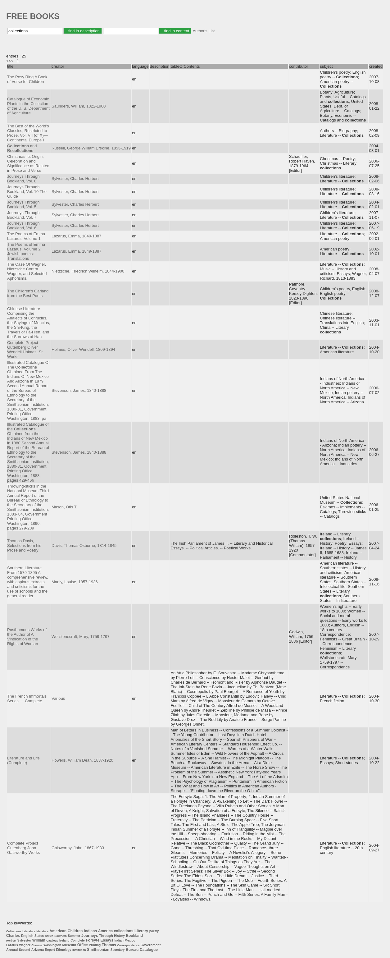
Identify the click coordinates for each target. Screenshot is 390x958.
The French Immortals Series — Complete (27, 698)
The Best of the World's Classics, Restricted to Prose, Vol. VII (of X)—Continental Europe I (28, 133)
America (105, 931)
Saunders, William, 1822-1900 (79, 106)
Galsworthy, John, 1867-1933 (78, 848)
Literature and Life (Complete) (23, 760)
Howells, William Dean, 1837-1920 (82, 760)
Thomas (109, 945)
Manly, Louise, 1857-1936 (75, 582)
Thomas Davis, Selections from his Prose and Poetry (24, 545)
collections (124, 931)
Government (151, 945)
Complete (77, 940)
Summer (74, 935)
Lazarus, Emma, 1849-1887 (76, 236)
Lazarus (12, 945)
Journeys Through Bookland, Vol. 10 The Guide (27, 192)
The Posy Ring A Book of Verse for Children (27, 79)
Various (58, 698)
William (38, 940)
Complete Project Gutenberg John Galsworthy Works (23, 848)
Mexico (130, 940)
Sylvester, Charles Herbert (75, 178)
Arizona (37, 949)
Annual (12, 949)
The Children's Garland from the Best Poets (27, 293)
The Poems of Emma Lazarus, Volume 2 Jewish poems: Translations (26, 251)
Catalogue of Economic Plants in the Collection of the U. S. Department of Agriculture (28, 106)
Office (82, 945)
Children (75, 931)
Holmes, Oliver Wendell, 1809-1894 (83, 349)
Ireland (64, 940)
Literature (28, 931)
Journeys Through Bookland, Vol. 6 (23, 225)
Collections (13, 931)
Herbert (11, 940)
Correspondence (128, 945)
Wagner (24, 945)
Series (49, 935)
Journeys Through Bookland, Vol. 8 (23, 178)
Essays (107, 940)
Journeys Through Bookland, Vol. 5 (23, 204)
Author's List (204, 31)
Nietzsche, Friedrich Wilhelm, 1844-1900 (88, 271)
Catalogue (149, 949)
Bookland (134, 935)
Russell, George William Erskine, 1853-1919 (91, 148)
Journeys (89, 935)
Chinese (36, 945)
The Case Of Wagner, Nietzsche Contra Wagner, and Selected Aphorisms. (27, 271)
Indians (90, 931)
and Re (22, 148)
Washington (52, 945)
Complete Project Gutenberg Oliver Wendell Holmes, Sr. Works (25, 349)
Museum (69, 945)
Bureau (132, 949)
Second (24, 949)
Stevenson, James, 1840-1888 (79, 390)
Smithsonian (98, 949)
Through (106, 935)
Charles (13, 935)
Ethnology (63, 949)
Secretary (118, 949)
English (27, 935)
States (39, 935)
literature (42, 931)
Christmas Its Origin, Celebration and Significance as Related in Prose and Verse (28, 163)
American (57, 931)
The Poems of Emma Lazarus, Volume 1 (26, 236)
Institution (79, 949)
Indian (119, 940)
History (119, 935)
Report (50, 949)
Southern (60, 935)
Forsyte (92, 940)
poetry (154, 931)
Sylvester (24, 940)
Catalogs (52, 940)
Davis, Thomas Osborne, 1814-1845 (84, 545)
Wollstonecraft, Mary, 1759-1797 (81, 636)
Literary (141, 931)
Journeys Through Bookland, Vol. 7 (23, 215)
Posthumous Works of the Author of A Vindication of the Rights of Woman (27, 636)
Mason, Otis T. (64, 507)
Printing (95, 945)
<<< (9, 60)
